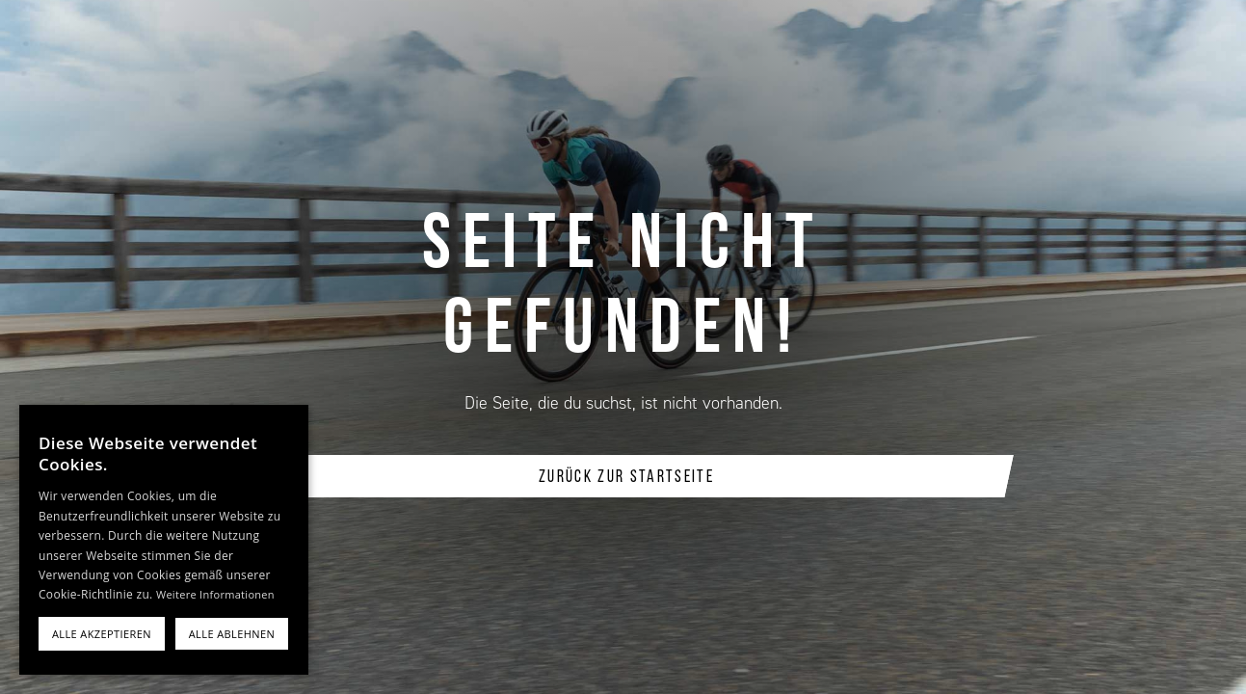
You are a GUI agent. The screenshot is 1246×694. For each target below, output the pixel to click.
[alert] (163, 540)
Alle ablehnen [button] (232, 634)
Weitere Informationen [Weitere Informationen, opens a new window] (215, 594)
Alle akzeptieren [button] (101, 634)
